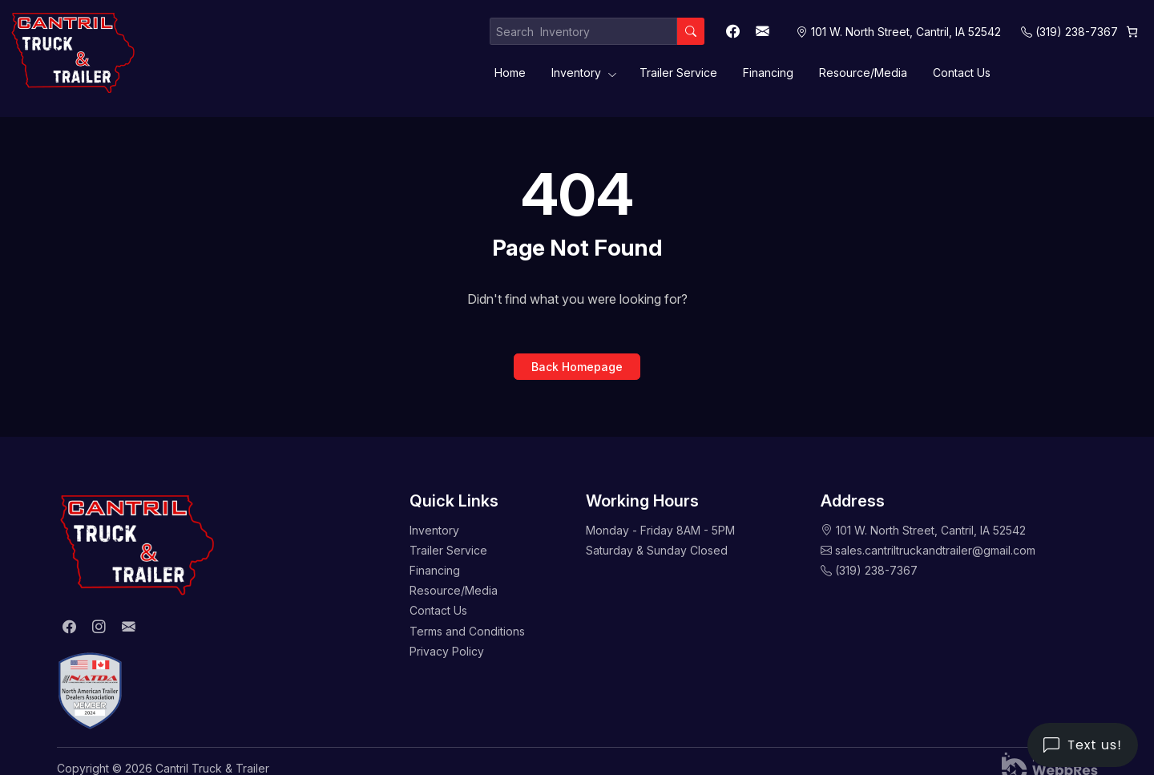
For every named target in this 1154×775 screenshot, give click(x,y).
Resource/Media (863, 72)
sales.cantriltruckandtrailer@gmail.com (935, 550)
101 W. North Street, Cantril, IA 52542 (931, 530)
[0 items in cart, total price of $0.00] (1132, 32)
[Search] (690, 31)
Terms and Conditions (467, 631)
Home (510, 72)
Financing (768, 72)
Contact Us (962, 72)
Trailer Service (678, 72)
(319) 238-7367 (1076, 31)
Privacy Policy (447, 651)
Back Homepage (577, 366)
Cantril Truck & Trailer (212, 768)
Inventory (576, 72)
